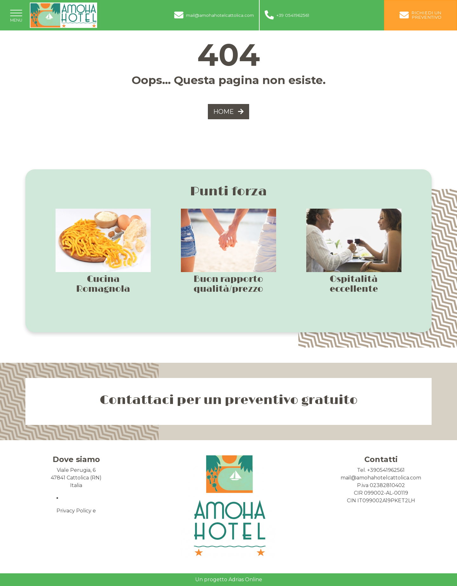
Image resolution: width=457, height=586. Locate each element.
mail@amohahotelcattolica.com (381, 478)
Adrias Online (245, 579)
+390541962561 (386, 470)
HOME (228, 111)
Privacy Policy (73, 511)
